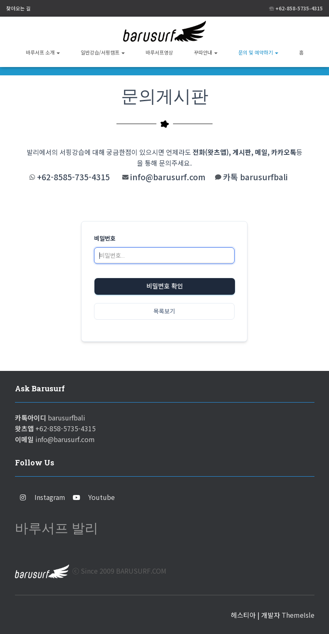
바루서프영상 (159, 52)
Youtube (101, 497)
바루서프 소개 (43, 52)
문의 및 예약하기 (258, 52)
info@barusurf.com (167, 177)
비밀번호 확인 (164, 286)
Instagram (50, 497)
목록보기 (164, 311)
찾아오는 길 (18, 8)
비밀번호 (105, 238)
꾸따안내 (206, 52)
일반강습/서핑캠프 (103, 52)
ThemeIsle (298, 615)
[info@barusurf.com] (125, 177)
